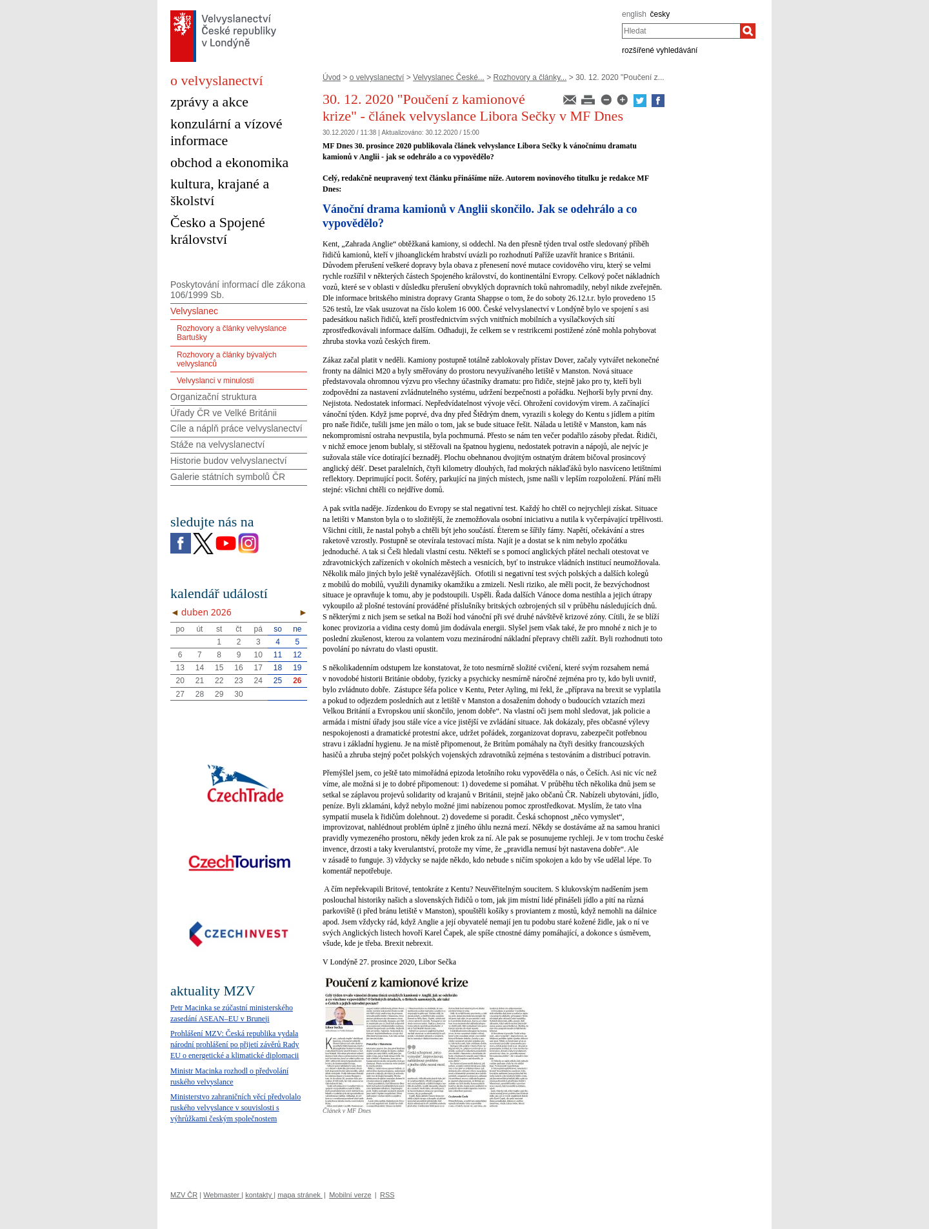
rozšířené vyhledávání (659, 50)
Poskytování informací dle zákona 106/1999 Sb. (237, 290)
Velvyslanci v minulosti (215, 380)
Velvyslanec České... (448, 77)
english (634, 14)
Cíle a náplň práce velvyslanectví (236, 428)
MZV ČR (183, 1195)
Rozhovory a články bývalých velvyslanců (227, 359)
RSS (387, 1195)
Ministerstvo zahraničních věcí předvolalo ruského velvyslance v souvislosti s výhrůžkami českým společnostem (235, 1107)
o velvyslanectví (377, 77)
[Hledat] (747, 31)
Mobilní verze (350, 1195)
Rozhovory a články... (530, 77)
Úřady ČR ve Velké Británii (223, 413)
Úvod (332, 77)
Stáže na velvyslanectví (217, 444)
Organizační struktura (213, 397)
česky (660, 14)
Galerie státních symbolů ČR (227, 477)
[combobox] (681, 31)
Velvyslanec (194, 311)
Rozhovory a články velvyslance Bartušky (231, 333)
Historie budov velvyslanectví (228, 460)
